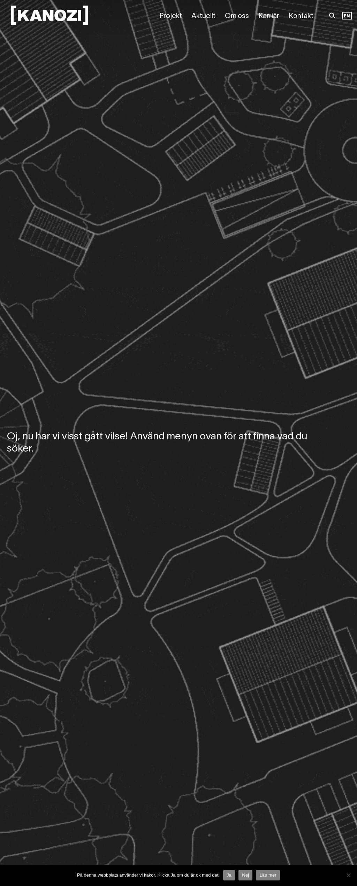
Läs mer (267, 875)
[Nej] (348, 875)
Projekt (170, 16)
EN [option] (347, 16)
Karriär (268, 16)
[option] (347, 16)
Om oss (237, 16)
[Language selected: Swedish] (347, 16)
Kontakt (301, 16)
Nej (245, 875)
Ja (229, 875)
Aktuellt (203, 16)
